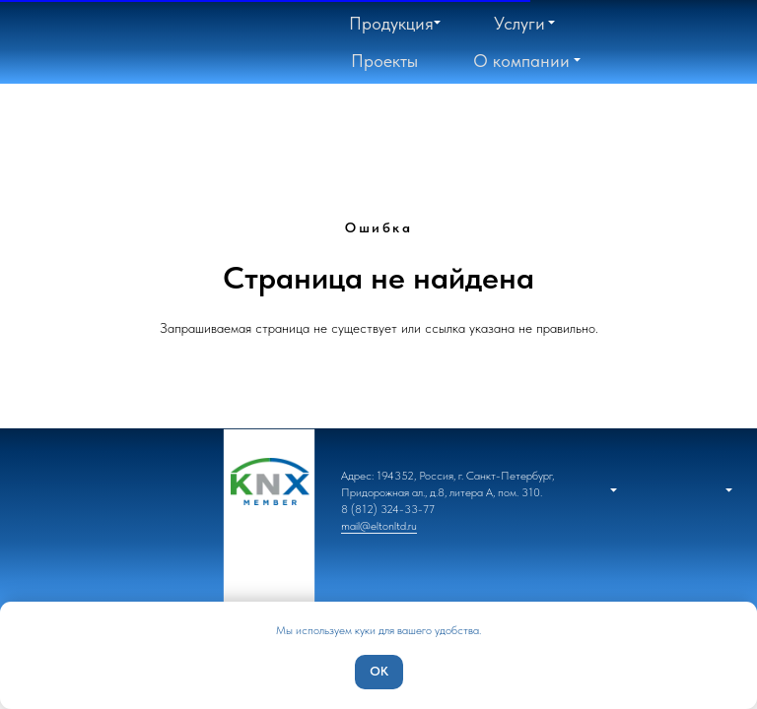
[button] (521, 60)
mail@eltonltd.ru (379, 526)
